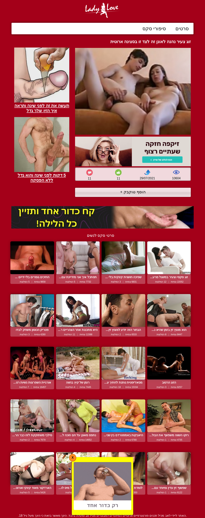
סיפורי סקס (154, 28)
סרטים (182, 28)
